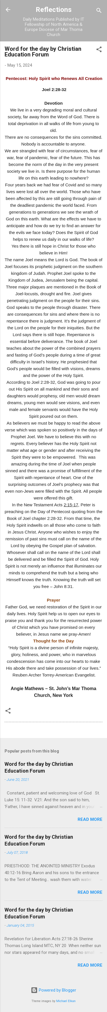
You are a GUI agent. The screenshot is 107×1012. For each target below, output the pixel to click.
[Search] (99, 11)
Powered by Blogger (53, 990)
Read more (90, 819)
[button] (99, 50)
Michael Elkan (66, 1001)
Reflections (54, 10)
